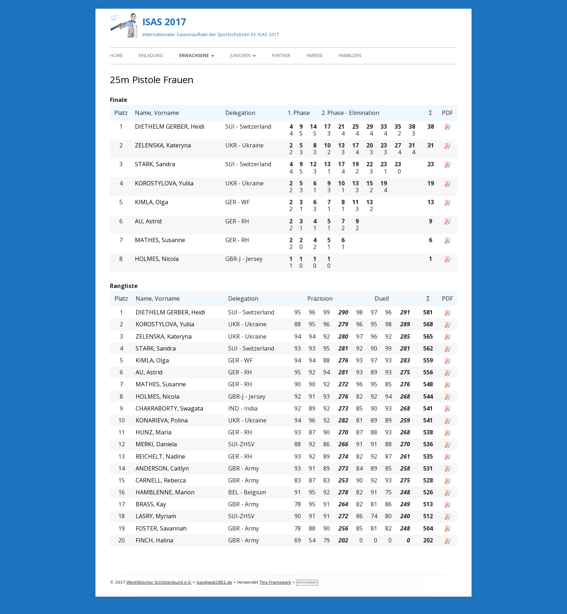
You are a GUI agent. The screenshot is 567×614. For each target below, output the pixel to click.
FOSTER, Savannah (161, 528)
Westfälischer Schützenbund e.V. (159, 582)
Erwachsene (194, 55)
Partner (281, 55)
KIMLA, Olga (151, 202)
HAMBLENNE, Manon (165, 492)
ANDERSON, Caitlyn (162, 468)
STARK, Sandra (155, 164)
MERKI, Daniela (156, 444)
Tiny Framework (275, 582)
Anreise (314, 55)
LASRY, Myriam (156, 516)
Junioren (240, 55)
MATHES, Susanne (160, 240)
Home (116, 55)
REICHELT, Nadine (160, 456)
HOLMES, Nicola (157, 259)
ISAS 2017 (164, 21)
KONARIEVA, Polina (162, 420)
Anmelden (349, 55)
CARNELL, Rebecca (161, 480)
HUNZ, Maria (153, 432)
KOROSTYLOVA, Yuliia (164, 183)
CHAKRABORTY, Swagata (169, 408)
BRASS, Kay (151, 504)
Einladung (150, 55)
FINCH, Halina (154, 540)
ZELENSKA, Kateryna (163, 145)
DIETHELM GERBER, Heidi (169, 126)
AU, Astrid (148, 221)
